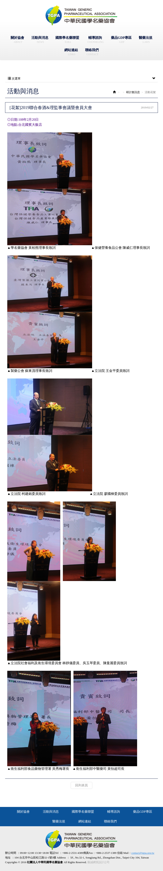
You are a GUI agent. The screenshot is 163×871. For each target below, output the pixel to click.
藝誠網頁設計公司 (98, 862)
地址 (8, 857)
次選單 (81, 79)
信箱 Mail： (135, 853)
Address (61, 857)
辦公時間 (10, 852)
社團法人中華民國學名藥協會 (81, 15)
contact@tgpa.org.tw (142, 852)
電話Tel (53, 852)
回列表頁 (81, 785)
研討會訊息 (133, 92)
